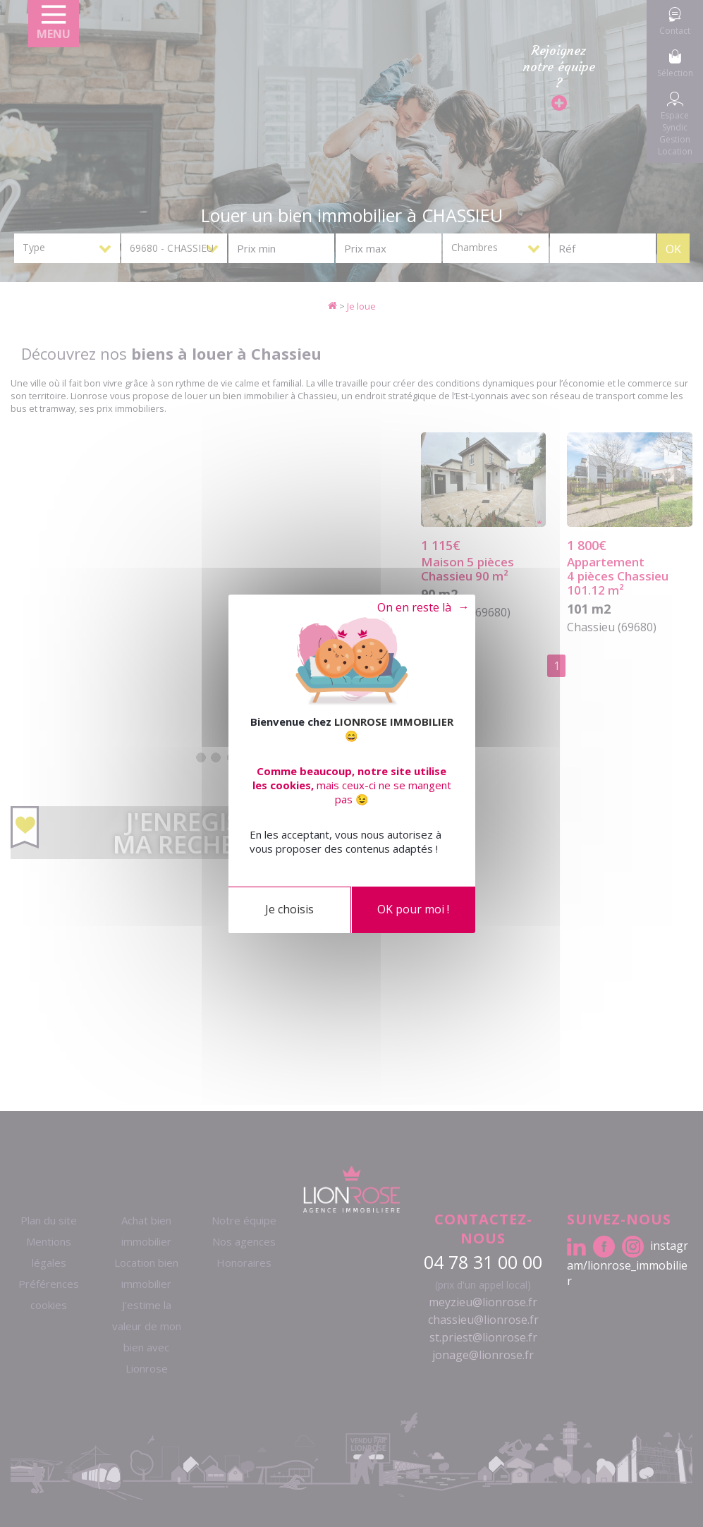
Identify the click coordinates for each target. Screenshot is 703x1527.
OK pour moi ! (413, 909)
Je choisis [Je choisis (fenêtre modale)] (289, 909)
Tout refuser (412, 608)
